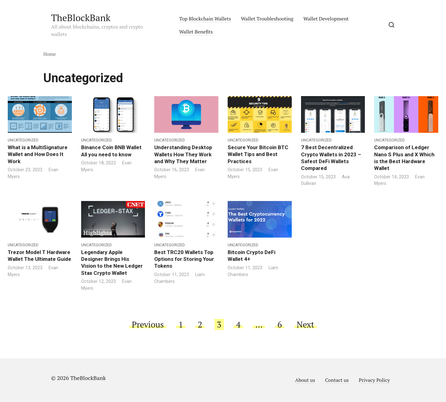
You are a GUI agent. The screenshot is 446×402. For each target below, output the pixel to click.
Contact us (337, 380)
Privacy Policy (374, 380)
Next (305, 324)
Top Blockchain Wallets (205, 18)
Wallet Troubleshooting (267, 18)
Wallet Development (326, 18)
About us (305, 380)
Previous (148, 324)
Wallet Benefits (196, 31)
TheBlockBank (81, 17)
